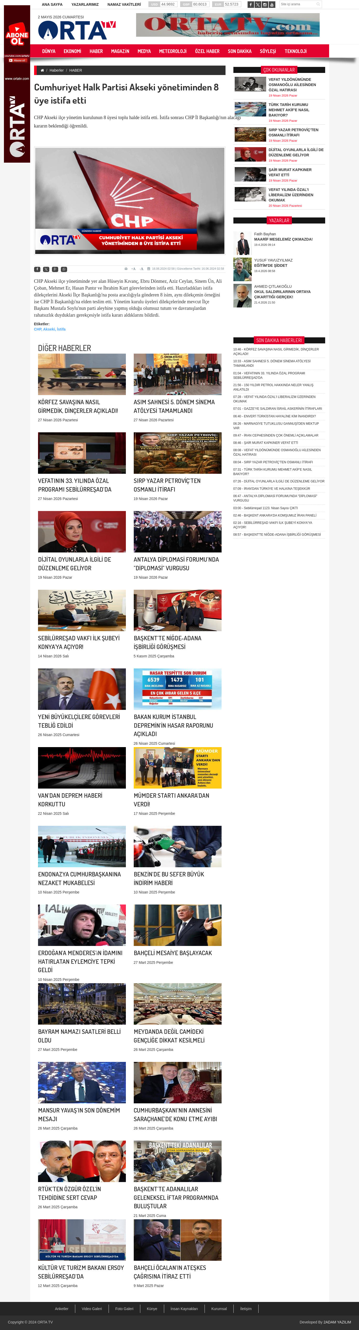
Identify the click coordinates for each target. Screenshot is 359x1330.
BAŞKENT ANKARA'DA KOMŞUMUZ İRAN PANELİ (275, 357)
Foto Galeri (124, 1309)
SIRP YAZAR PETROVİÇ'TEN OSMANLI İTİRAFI (273, 304)
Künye (152, 1309)
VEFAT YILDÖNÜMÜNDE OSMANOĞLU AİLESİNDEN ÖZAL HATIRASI (292, 84)
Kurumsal (219, 1309)
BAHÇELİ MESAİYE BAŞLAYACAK (173, 905)
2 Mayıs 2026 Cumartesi (61, 17)
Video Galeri (92, 1309)
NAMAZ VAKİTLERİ (124, 4)
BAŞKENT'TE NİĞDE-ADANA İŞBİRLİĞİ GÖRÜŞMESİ (277, 377)
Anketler (61, 1309)
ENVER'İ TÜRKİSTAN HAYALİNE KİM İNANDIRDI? (274, 258)
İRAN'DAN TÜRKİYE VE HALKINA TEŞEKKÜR (271, 331)
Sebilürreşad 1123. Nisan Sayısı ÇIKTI (265, 350)
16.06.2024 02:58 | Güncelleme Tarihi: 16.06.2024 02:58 (185, 268)
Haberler (57, 70)
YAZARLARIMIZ (85, 4)
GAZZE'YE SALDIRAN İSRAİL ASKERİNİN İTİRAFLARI (277, 251)
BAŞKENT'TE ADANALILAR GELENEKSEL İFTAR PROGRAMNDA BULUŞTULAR (176, 1136)
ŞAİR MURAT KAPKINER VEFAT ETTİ (265, 285)
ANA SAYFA (52, 4)
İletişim (246, 1309)
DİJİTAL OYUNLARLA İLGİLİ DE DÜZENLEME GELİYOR (279, 323)
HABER (75, 70)
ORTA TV (45, 1322)
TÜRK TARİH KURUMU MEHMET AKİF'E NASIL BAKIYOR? (289, 109)
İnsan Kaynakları (184, 1309)
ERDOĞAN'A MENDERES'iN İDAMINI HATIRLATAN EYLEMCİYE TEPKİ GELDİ (80, 900)
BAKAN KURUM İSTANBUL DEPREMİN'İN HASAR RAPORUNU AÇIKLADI (173, 664)
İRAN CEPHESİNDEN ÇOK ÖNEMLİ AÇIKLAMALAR (276, 277)
